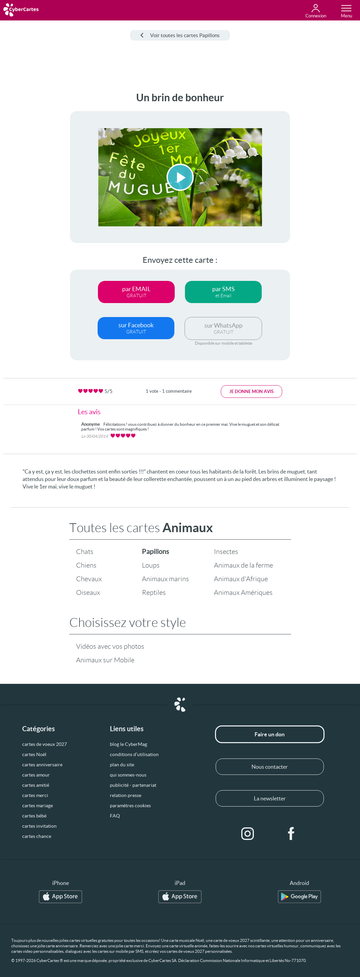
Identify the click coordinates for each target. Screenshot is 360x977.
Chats (84, 551)
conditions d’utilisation (134, 754)
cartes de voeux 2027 (44, 744)
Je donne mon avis (251, 391)
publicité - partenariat (133, 785)
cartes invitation (39, 826)
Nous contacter (269, 767)
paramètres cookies (130, 805)
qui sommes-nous (128, 775)
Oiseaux (88, 592)
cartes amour (36, 775)
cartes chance (36, 836)
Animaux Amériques (243, 592)
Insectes (226, 551)
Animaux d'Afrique (241, 579)
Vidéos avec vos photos (110, 646)
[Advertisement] (27, 194)
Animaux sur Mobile (105, 660)
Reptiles (154, 592)
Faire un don (270, 734)
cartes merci (35, 795)
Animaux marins (165, 579)
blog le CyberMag (128, 744)
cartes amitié (35, 785)
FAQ (115, 815)
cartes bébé (34, 815)
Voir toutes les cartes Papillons (180, 35)
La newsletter (270, 798)
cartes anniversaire (42, 764)
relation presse (125, 795)
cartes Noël (34, 754)
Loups (151, 565)
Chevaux (89, 579)
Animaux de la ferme (243, 565)
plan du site (122, 764)
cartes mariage (37, 805)
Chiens (86, 565)
